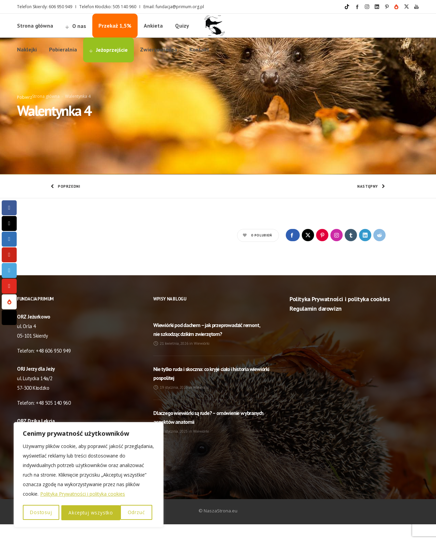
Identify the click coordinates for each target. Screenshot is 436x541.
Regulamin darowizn (316, 325)
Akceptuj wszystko (125, 512)
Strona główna (46, 105)
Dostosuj (41, 512)
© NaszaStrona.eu (218, 527)
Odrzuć (77, 512)
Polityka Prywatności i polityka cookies (82, 495)
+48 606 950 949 (53, 367)
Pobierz (24, 106)
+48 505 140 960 (53, 419)
